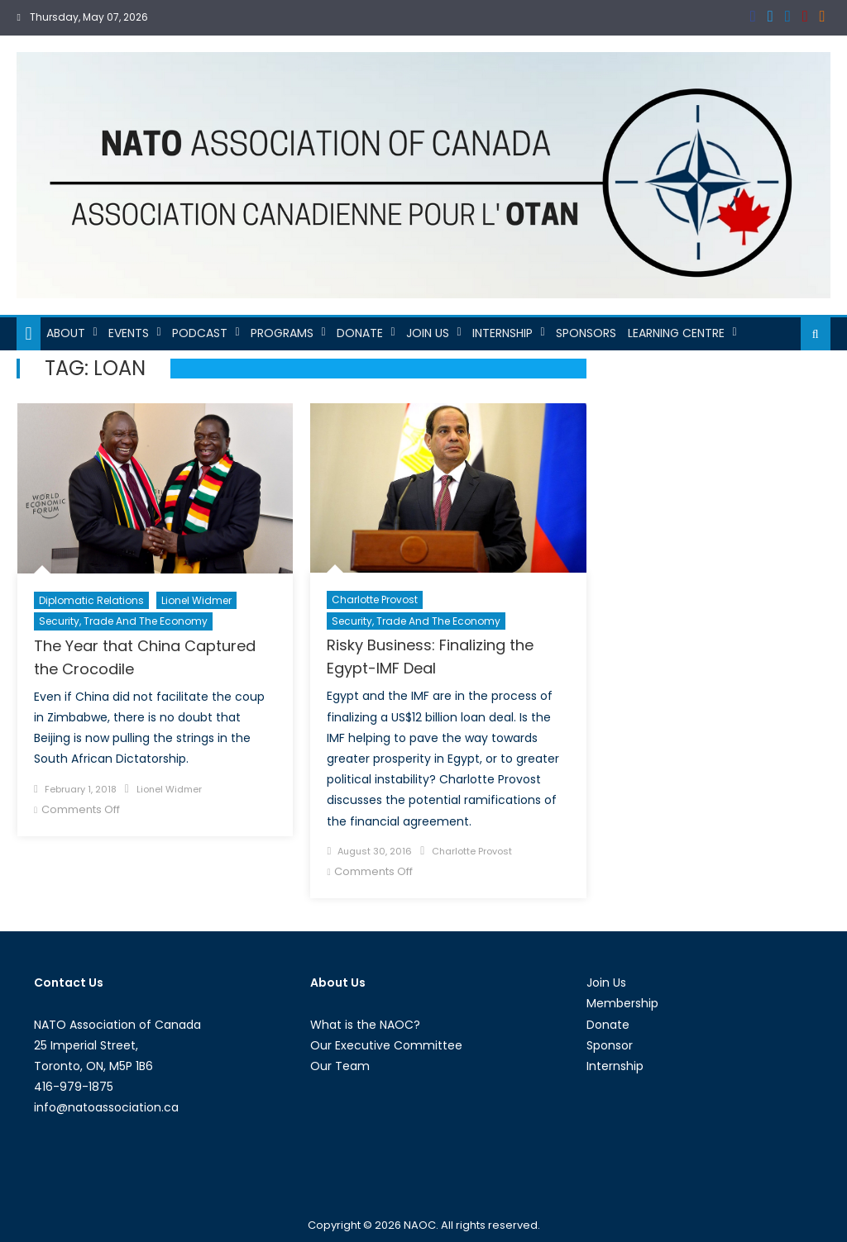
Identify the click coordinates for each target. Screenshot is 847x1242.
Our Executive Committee (386, 1045)
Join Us (427, 333)
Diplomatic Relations (91, 600)
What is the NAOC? (365, 1024)
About (65, 333)
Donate (360, 333)
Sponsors (586, 333)
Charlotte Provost (375, 599)
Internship (502, 333)
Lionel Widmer (196, 600)
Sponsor (609, 1045)
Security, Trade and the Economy (123, 621)
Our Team (340, 1066)
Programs (282, 333)
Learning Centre (676, 333)
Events (128, 333)
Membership (622, 1003)
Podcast (199, 333)
